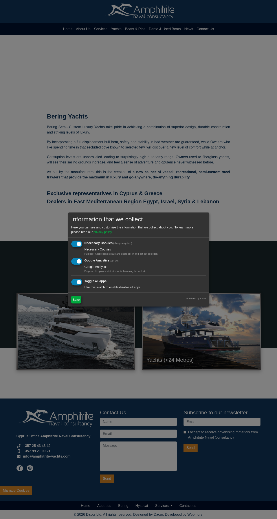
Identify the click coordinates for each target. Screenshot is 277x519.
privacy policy (103, 232)
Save (76, 299)
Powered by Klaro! (196, 298)
